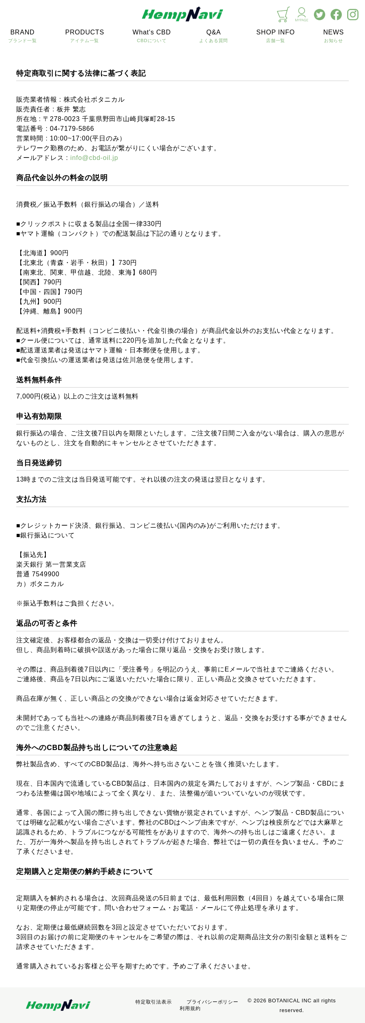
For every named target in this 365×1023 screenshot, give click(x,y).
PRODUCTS (84, 36)
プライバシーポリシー (212, 1002)
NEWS (333, 36)
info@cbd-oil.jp (94, 157)
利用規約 (190, 1008)
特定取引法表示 (153, 1002)
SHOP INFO (275, 36)
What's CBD (152, 36)
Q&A (213, 36)
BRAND (22, 36)
